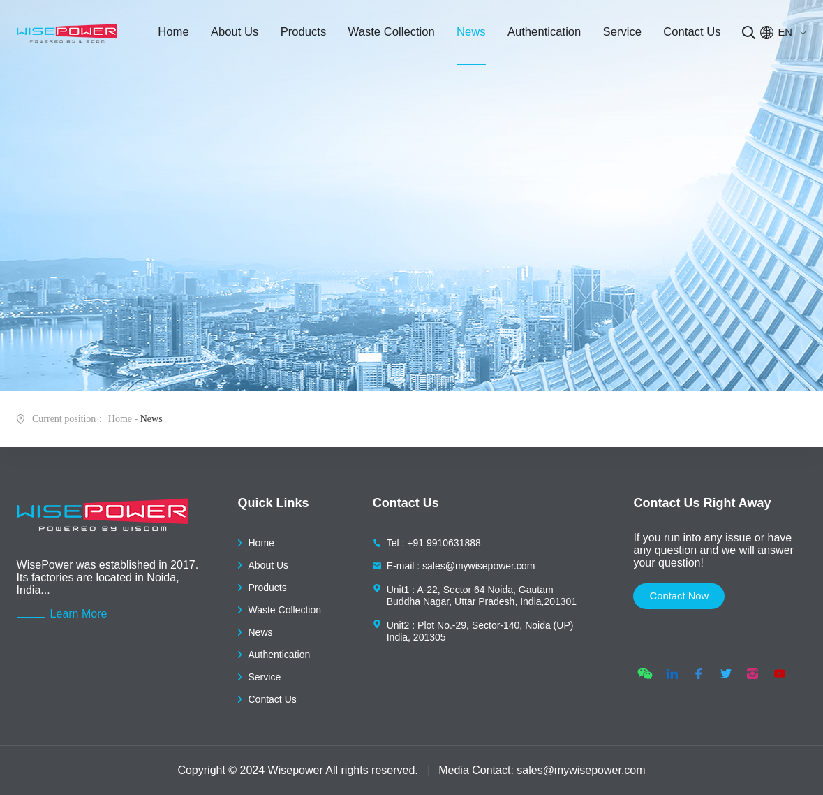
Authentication (539, 35)
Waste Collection (388, 35)
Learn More (78, 614)
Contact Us (684, 35)
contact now (683, 597)
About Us (234, 35)
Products (300, 35)
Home (174, 35)
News (467, 35)
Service (616, 35)
